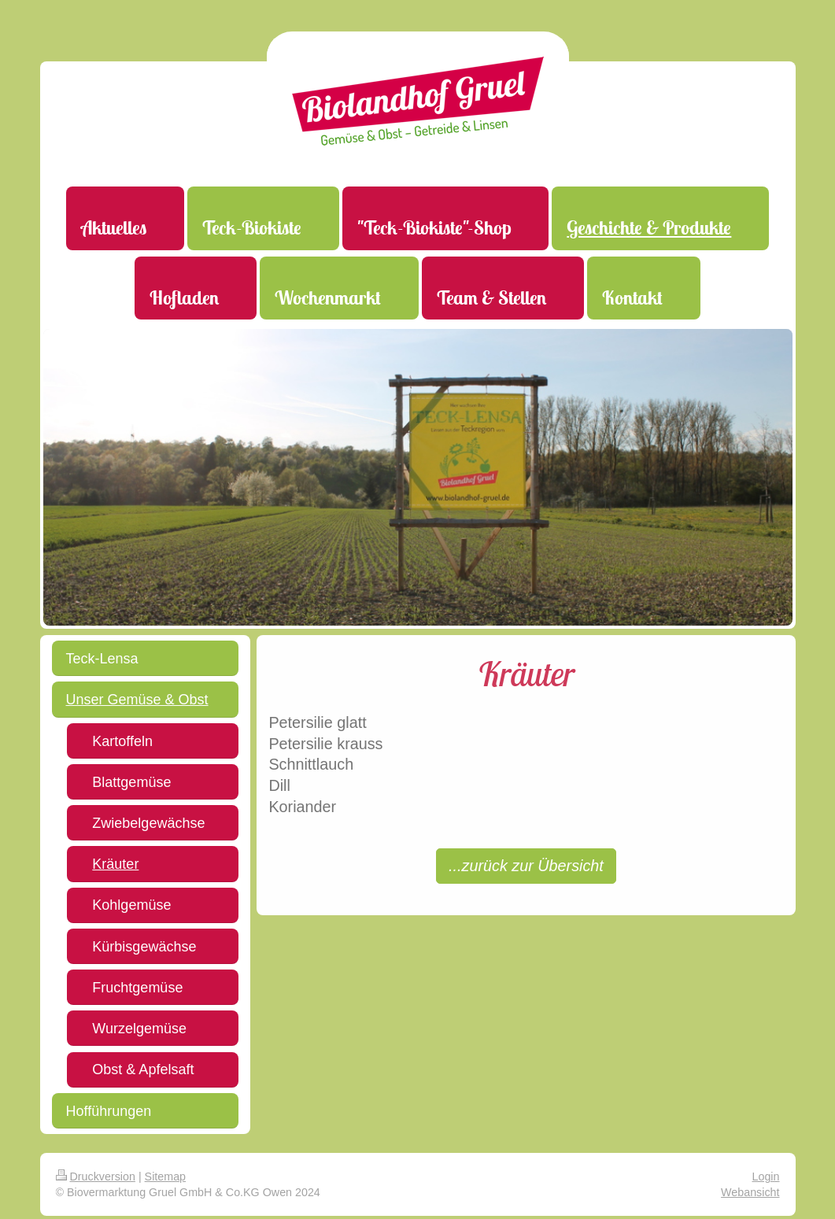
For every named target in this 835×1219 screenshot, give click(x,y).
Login (766, 1176)
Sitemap (165, 1176)
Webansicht (750, 1192)
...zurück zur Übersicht (526, 865)
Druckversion (95, 1176)
